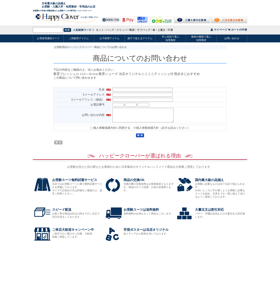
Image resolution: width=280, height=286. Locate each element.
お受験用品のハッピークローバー (73, 47)
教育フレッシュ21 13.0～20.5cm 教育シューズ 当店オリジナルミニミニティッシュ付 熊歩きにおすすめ (126, 74)
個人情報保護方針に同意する (110, 130)
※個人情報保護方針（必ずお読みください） (161, 130)
